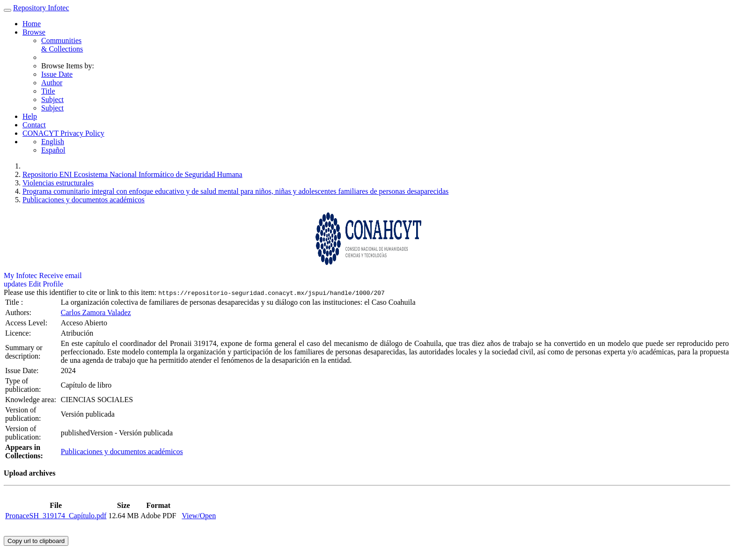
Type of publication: (24, 385)
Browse (33, 32)
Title (48, 91)
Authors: (19, 312)
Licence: (19, 333)
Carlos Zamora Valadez (96, 312)
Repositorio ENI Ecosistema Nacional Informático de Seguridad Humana (132, 174)
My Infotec (20, 275)
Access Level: (27, 323)
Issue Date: (23, 370)
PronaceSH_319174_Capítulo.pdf (55, 516)
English (52, 142)
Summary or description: (24, 352)
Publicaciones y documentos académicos (83, 200)
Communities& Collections (62, 45)
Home (31, 24)
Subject (52, 99)
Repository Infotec (41, 8)
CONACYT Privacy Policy (63, 133)
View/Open (199, 516)
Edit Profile (46, 284)
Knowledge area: (31, 400)
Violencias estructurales (58, 183)
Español (53, 150)
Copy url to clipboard (36, 540)
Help (29, 116)
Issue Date (57, 74)
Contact (34, 125)
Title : (15, 302)
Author (51, 83)
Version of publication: (24, 414)
